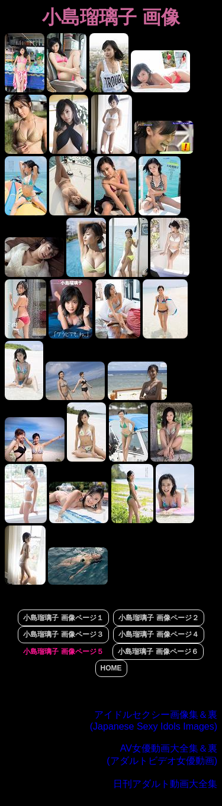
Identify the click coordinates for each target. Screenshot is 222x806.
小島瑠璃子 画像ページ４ (158, 634)
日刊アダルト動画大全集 (165, 784)
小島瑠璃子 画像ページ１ (63, 618)
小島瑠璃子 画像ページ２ (158, 618)
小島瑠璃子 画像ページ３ (63, 634)
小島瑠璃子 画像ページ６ (158, 651)
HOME (111, 668)
